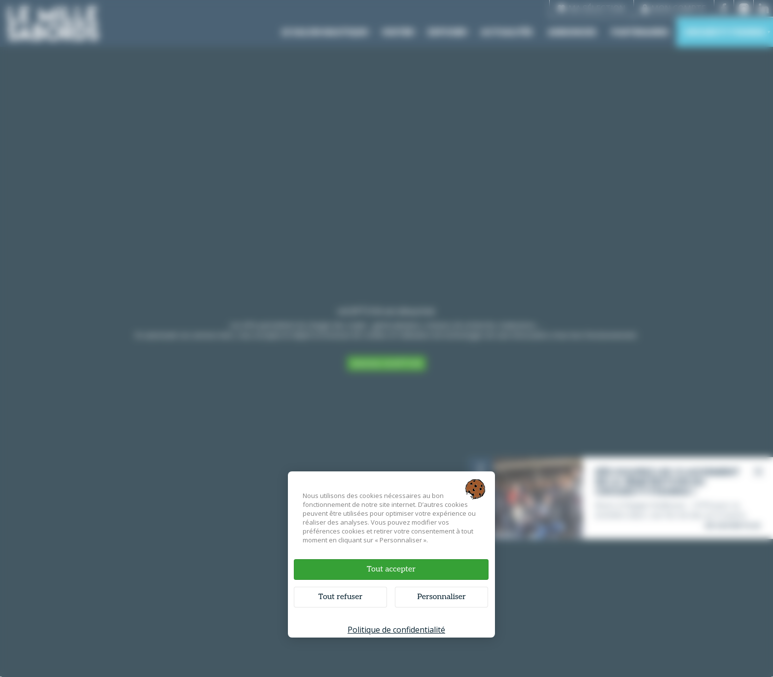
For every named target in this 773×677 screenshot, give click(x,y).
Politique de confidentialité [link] (396, 629)
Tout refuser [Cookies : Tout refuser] (340, 597)
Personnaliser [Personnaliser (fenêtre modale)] (441, 597)
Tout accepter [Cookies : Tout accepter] (391, 569)
